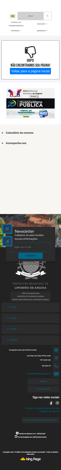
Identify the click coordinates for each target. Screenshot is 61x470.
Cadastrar (30, 255)
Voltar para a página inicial (30, 71)
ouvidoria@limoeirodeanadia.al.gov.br (38, 373)
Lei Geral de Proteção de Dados (40, 420)
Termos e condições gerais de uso (42, 408)
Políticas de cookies (49, 411)
